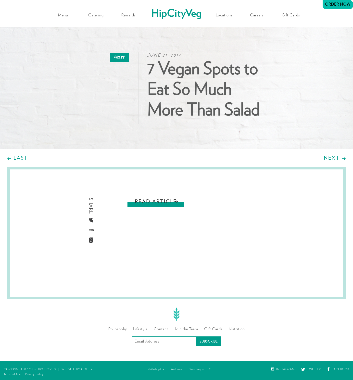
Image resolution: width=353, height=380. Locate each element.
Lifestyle (140, 329)
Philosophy (117, 329)
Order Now (338, 4)
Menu (63, 15)
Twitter (311, 369)
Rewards (128, 15)
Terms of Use (13, 373)
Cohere (87, 369)
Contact (161, 329)
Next (332, 158)
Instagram (283, 369)
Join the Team (186, 329)
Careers (257, 15)
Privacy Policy (34, 373)
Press (119, 57)
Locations (224, 15)
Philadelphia (156, 369)
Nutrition (237, 329)
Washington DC (200, 369)
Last (20, 158)
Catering (96, 15)
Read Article (156, 201)
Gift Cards (291, 15)
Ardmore (177, 369)
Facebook (338, 369)
